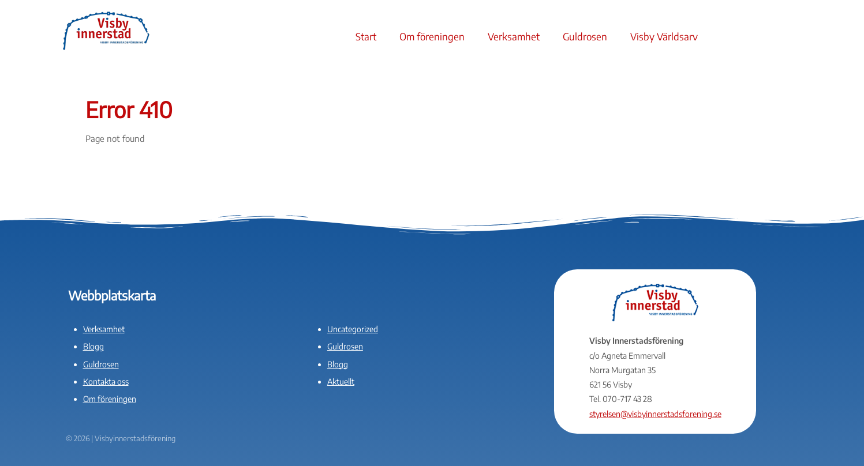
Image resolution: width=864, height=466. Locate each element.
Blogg (93, 346)
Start (366, 36)
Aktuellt (340, 381)
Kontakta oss (106, 381)
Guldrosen (585, 36)
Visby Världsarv (664, 36)
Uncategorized (352, 329)
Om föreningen (432, 36)
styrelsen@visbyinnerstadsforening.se (655, 414)
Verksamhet (514, 36)
